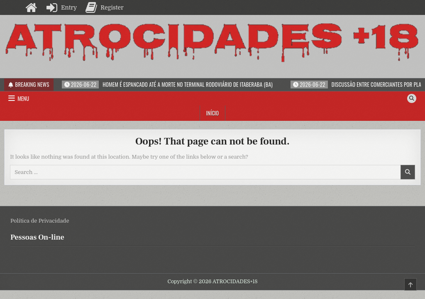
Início (212, 113)
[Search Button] (411, 98)
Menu (23, 98)
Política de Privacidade (39, 221)
